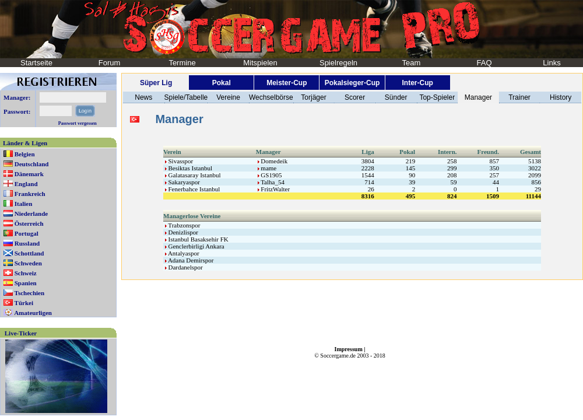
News (143, 97)
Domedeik (273, 161)
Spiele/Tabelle (186, 97)
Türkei (24, 302)
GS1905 (270, 175)
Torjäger (313, 97)
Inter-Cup (417, 83)
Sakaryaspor (182, 182)
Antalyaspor (182, 253)
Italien (24, 203)
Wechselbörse (271, 97)
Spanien (26, 282)
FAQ (483, 62)
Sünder (396, 97)
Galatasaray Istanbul (193, 175)
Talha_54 (271, 182)
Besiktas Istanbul (188, 168)
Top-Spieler (437, 97)
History (560, 97)
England (26, 183)
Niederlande (31, 213)
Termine (181, 62)
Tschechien (30, 292)
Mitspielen (260, 62)
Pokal (221, 83)
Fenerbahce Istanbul (192, 189)
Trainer (519, 97)
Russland (27, 243)
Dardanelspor (184, 267)
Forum (110, 62)
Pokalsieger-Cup (352, 83)
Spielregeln (338, 62)
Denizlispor (181, 232)
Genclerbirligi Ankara (194, 246)
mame (267, 168)
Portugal (26, 233)
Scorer (355, 97)
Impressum (349, 349)
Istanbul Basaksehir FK (197, 239)
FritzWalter (274, 189)
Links (551, 62)
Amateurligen (33, 312)
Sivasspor (179, 161)
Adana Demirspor (189, 260)
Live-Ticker (21, 333)
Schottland (29, 253)
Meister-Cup (286, 83)
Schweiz (26, 273)
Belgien (25, 154)
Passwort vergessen (77, 123)
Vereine (228, 97)
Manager (478, 97)
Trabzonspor (183, 225)
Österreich (29, 223)
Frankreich (30, 193)
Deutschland (32, 163)
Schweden (28, 263)
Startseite (36, 62)
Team (411, 62)
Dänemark (29, 173)
